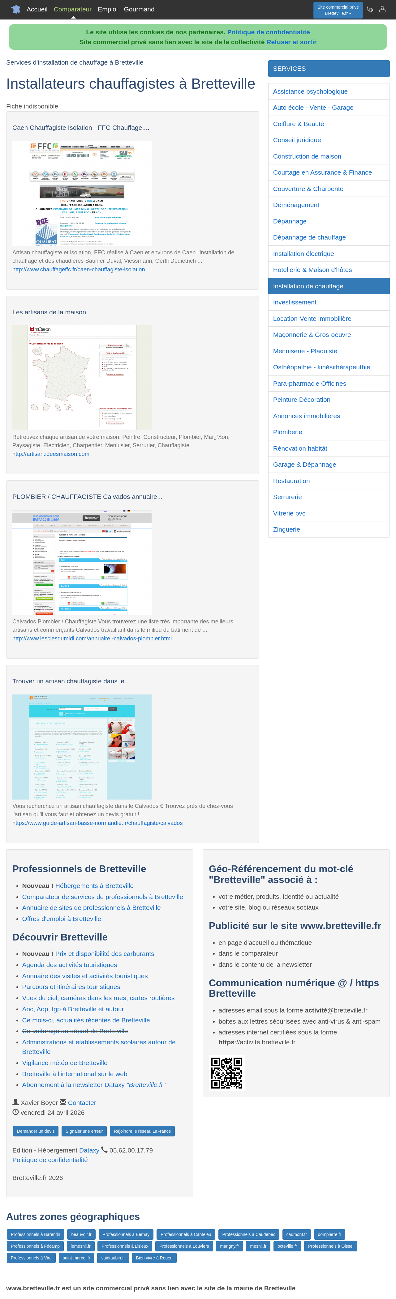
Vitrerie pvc (289, 513)
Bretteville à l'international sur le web (74, 1073)
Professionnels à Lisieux (124, 1246)
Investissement (294, 302)
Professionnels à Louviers (184, 1246)
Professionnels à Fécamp (35, 1246)
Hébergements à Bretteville (94, 885)
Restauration (291, 480)
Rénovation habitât (300, 448)
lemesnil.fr (81, 1246)
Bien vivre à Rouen (154, 1257)
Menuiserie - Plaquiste (305, 350)
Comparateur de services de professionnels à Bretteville (102, 896)
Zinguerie (286, 529)
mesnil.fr (258, 1246)
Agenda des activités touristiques (69, 964)
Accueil (37, 9)
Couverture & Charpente (308, 188)
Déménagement (296, 204)
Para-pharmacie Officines (309, 383)
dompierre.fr (329, 1234)
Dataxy (89, 1150)
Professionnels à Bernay (126, 1234)
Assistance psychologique (310, 91)
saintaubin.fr (113, 1257)
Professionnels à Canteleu (186, 1234)
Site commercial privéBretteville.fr (338, 10)
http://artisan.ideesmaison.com (50, 454)
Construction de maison (307, 156)
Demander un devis (35, 1131)
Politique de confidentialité (268, 32)
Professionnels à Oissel (330, 1246)
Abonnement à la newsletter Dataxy (94, 1084)
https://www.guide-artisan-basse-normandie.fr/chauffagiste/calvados (97, 823)
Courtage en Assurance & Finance (322, 172)
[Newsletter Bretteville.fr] (370, 9)
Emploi (108, 9)
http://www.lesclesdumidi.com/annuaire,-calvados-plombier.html (92, 638)
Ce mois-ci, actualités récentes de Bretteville (86, 1020)
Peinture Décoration (302, 399)
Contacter (82, 1102)
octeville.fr (287, 1246)
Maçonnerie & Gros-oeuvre (312, 334)
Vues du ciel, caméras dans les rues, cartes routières (98, 997)
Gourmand (139, 9)
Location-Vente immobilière (312, 318)
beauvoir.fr (81, 1234)
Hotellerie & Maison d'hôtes (312, 269)
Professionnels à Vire (31, 1257)
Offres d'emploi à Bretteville (61, 918)
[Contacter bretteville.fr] (382, 9)
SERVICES (289, 68)
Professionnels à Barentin (35, 1234)
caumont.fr (296, 1234)
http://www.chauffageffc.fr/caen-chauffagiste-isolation (78, 269)
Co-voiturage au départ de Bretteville (75, 1030)
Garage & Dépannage (304, 464)
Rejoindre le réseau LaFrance (142, 1131)
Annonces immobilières (306, 415)
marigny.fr (229, 1246)
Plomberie (288, 431)
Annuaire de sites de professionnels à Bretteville (91, 907)
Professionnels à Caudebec (248, 1234)
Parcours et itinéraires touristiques (71, 986)
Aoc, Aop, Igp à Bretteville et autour (73, 1008)
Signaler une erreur (84, 1131)
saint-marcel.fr (76, 1257)
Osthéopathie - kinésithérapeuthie (321, 367)
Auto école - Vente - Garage (313, 107)
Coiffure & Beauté (298, 123)
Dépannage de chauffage (309, 237)
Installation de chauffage (308, 286)
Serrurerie (287, 496)
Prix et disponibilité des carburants (104, 953)
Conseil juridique (297, 139)
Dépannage (290, 221)
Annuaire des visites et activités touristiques (85, 975)
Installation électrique (303, 253)
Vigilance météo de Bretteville (65, 1062)
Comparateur (73, 9)
